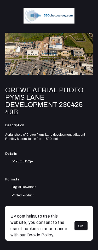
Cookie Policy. (40, 235)
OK (81, 226)
